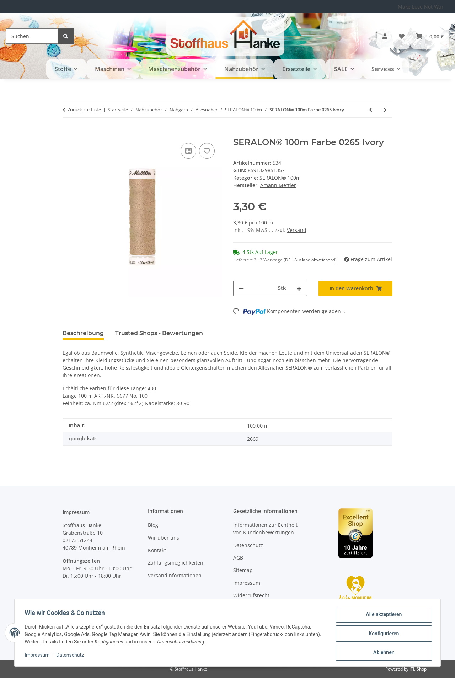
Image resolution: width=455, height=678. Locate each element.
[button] (385, 36)
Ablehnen (382, 653)
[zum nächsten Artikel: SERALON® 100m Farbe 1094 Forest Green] (385, 109)
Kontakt (157, 550)
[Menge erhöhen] (299, 288)
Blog (153, 524)
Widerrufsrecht (251, 595)
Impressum (38, 656)
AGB (238, 557)
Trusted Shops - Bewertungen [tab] (159, 333)
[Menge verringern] (241, 288)
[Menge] (261, 288)
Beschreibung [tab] (83, 333)
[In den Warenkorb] (68, 133)
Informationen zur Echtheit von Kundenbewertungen (265, 528)
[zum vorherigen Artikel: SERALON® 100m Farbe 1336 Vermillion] (370, 109)
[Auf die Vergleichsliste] (188, 151)
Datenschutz (71, 656)
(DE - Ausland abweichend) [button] (310, 260)
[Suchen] (32, 36)
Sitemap (243, 570)
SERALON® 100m (280, 177)
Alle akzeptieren (382, 616)
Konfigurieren (382, 634)
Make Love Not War (421, 6)
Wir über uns (163, 537)
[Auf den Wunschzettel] (207, 151)
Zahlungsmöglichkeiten (175, 562)
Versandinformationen (175, 575)
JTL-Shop (418, 669)
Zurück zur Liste (84, 109)
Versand (296, 230)
